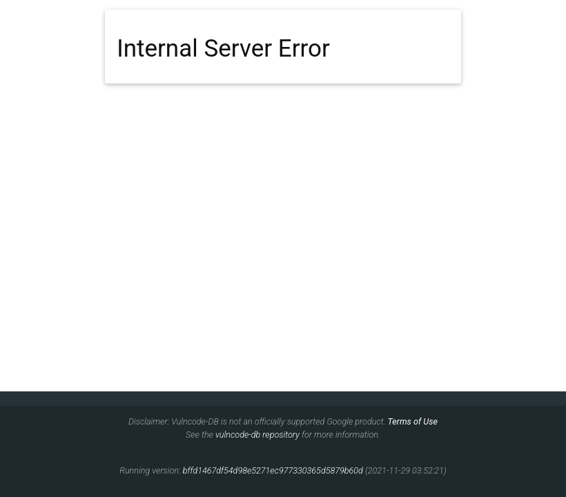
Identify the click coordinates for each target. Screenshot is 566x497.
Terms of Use (413, 421)
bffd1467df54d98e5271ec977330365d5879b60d (273, 470)
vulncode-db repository (257, 434)
